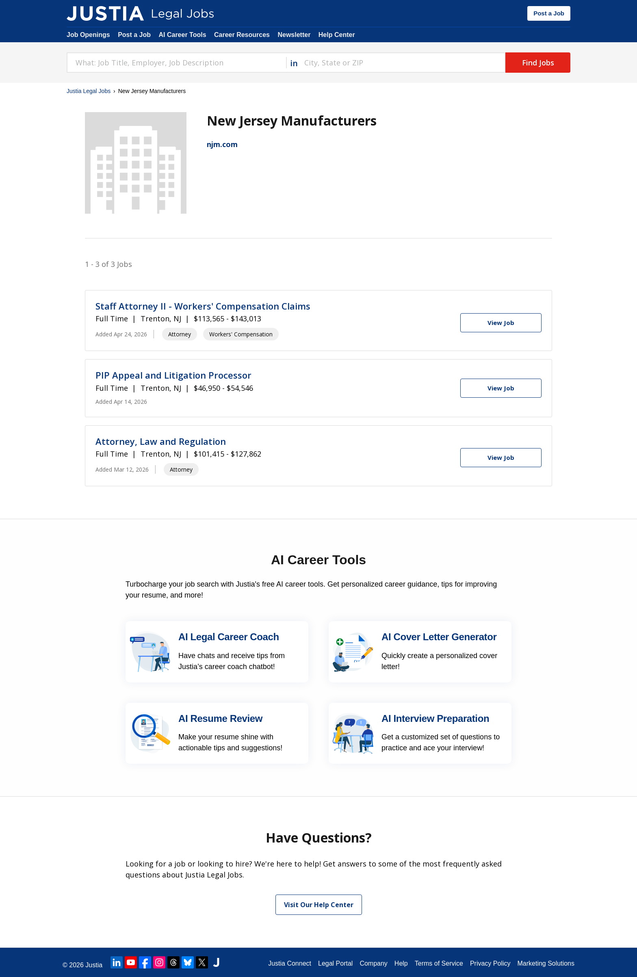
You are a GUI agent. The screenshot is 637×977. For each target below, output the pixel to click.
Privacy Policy (490, 963)
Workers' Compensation (241, 334)
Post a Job (548, 13)
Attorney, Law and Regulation (160, 441)
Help (401, 963)
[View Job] (501, 322)
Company (373, 963)
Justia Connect (289, 963)
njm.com (222, 144)
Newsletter (293, 34)
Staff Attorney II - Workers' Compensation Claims (202, 306)
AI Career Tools (182, 34)
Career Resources (242, 34)
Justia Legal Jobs (88, 91)
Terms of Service (439, 963)
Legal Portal (335, 963)
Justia (93, 965)
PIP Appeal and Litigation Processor (173, 375)
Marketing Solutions (545, 963)
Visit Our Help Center (318, 904)
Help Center (336, 34)
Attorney (179, 334)
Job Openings (88, 34)
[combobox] (176, 62)
